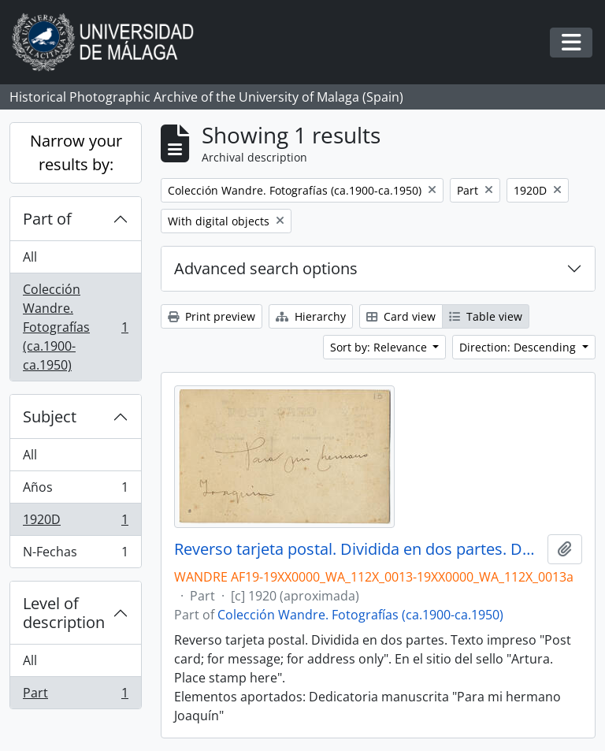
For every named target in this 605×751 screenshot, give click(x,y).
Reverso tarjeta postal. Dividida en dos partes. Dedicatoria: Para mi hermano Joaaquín (357, 549)
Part (75, 695)
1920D (75, 523)
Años (75, 491)
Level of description (64, 613)
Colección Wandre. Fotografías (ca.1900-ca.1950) (75, 327)
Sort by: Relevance (380, 347)
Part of (47, 218)
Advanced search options (266, 268)
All (30, 257)
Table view (485, 316)
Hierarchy (311, 316)
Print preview (211, 316)
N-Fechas (75, 554)
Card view (401, 316)
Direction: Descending (519, 347)
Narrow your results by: (76, 152)
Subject (49, 416)
